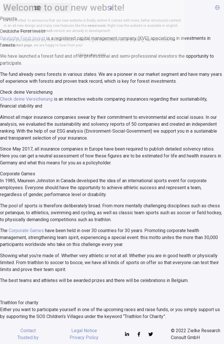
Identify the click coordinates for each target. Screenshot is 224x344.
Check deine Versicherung (26, 99)
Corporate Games (26, 230)
